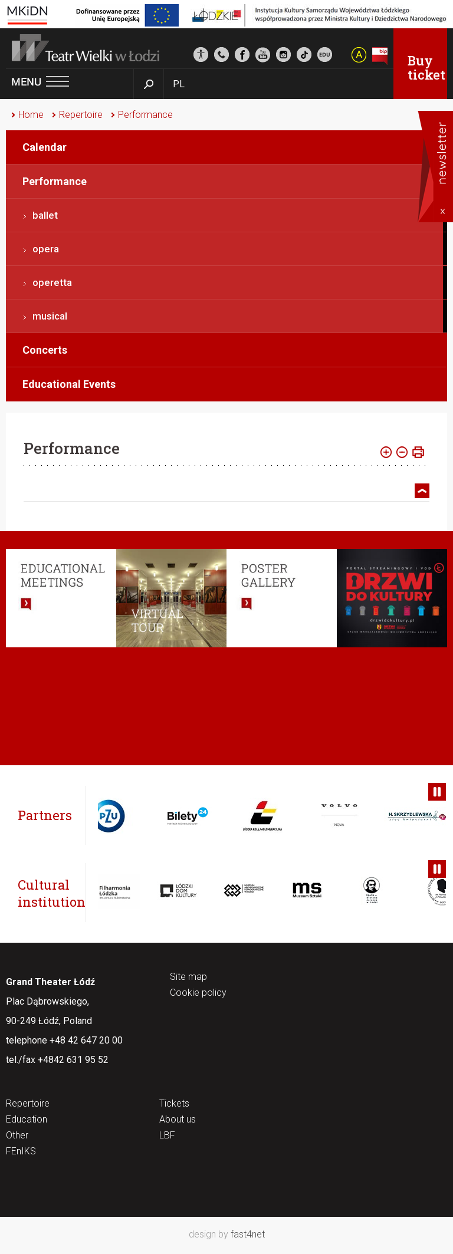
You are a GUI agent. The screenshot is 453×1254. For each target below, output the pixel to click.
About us (177, 1120)
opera (45, 249)
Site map (188, 977)
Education (26, 1120)
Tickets (174, 1104)
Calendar (44, 147)
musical (49, 316)
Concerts (44, 350)
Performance (145, 114)
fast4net (248, 1234)
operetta (52, 282)
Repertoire (81, 114)
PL (179, 84)
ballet (45, 215)
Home (31, 114)
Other (17, 1136)
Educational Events (69, 384)
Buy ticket (426, 67)
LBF (167, 1136)
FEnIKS (21, 1152)
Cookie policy (198, 993)
